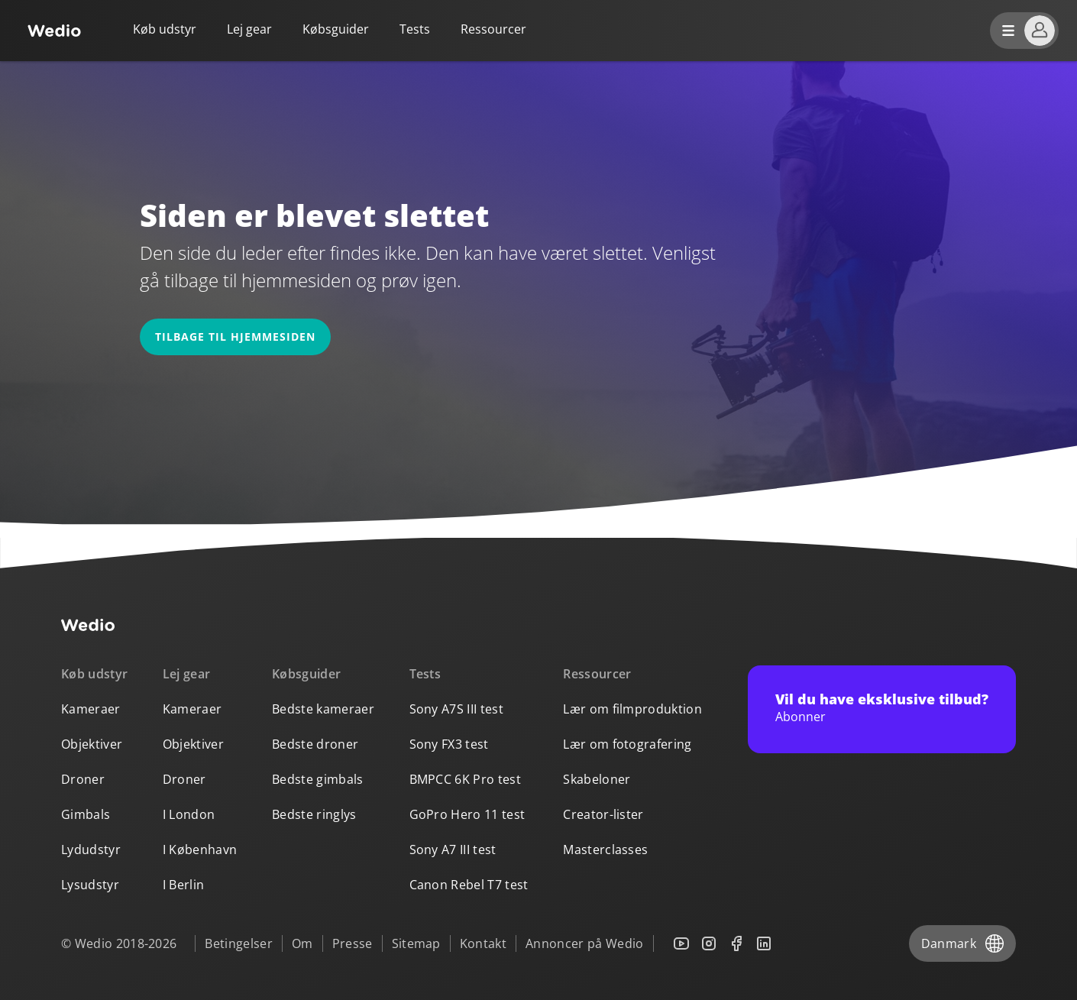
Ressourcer (597, 673)
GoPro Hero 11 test (467, 814)
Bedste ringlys (314, 814)
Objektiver (91, 744)
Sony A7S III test (456, 709)
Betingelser (239, 943)
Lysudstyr (90, 884)
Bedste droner (315, 744)
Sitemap (416, 943)
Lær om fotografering (627, 744)
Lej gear (249, 29)
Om (302, 943)
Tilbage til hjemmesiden (235, 336)
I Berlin (184, 884)
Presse (352, 943)
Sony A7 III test (452, 849)
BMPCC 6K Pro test (465, 779)
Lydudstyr (91, 849)
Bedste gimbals (317, 779)
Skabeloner (596, 779)
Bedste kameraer (323, 709)
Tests (414, 29)
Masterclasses (605, 849)
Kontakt (483, 943)
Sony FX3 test (449, 744)
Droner (83, 779)
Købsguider (335, 29)
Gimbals (85, 814)
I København (200, 849)
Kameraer (91, 709)
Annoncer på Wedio (584, 943)
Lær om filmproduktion (632, 709)
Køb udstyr (164, 29)
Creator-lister (603, 814)
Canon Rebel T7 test (469, 884)
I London (189, 814)
